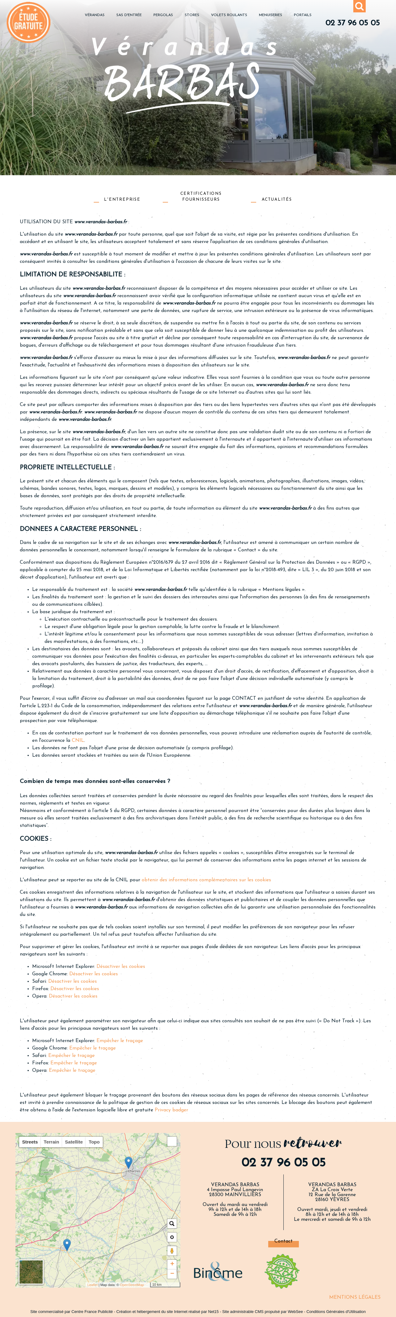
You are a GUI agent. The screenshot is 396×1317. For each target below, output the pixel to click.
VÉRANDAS (95, 15)
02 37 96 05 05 (352, 23)
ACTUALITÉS (277, 199)
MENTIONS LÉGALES (355, 1297)
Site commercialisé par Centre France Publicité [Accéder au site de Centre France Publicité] (71, 1311)
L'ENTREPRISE (122, 199)
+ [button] (172, 1264)
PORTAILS (303, 15)
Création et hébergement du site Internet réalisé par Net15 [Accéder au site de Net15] (167, 1311)
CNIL (78, 740)
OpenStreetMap (132, 1285)
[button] (172, 1141)
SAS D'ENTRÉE (129, 15)
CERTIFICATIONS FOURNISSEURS (201, 196)
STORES (192, 15)
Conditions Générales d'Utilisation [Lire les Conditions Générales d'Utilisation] (336, 1311)
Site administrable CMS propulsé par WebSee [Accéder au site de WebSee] (262, 1311)
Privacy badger (171, 1110)
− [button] (172, 1274)
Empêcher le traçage (120, 1040)
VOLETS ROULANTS (229, 15)
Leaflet (92, 1285)
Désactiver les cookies (121, 966)
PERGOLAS (163, 15)
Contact (283, 1241)
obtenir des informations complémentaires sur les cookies (206, 880)
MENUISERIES (270, 15)
